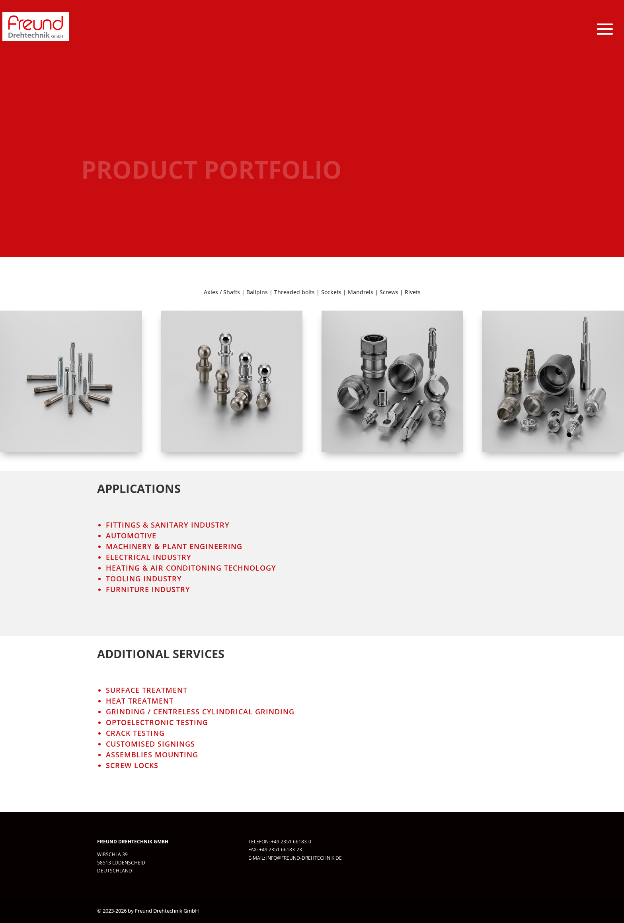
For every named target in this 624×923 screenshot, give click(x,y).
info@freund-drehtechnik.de (304, 858)
